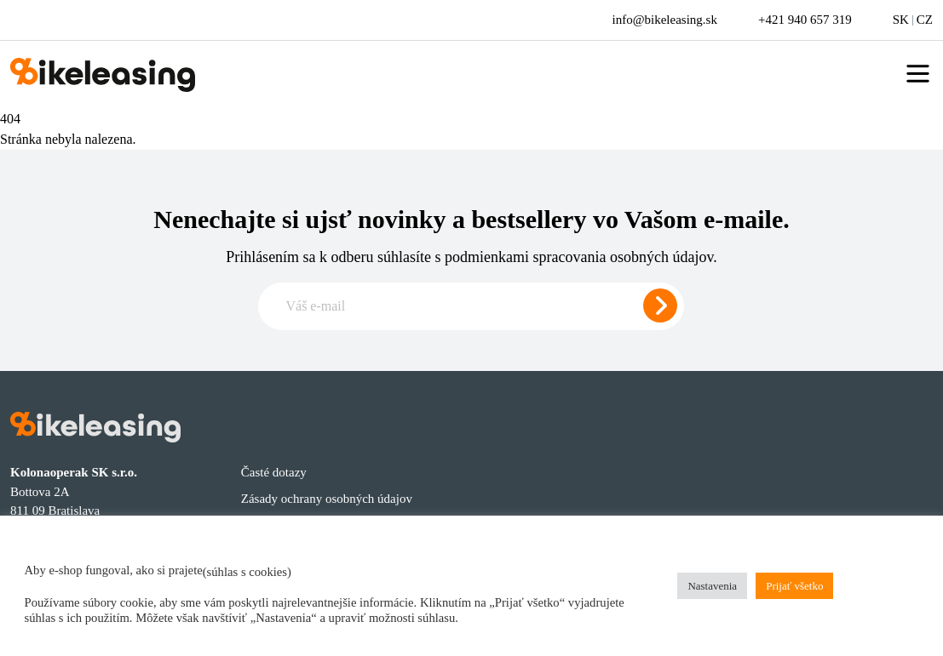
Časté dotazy (274, 472)
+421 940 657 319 (805, 19)
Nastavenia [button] (712, 585)
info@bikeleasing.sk (664, 19)
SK (901, 19)
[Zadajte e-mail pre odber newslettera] (471, 306)
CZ (925, 19)
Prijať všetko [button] (794, 585)
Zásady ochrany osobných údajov (326, 498)
